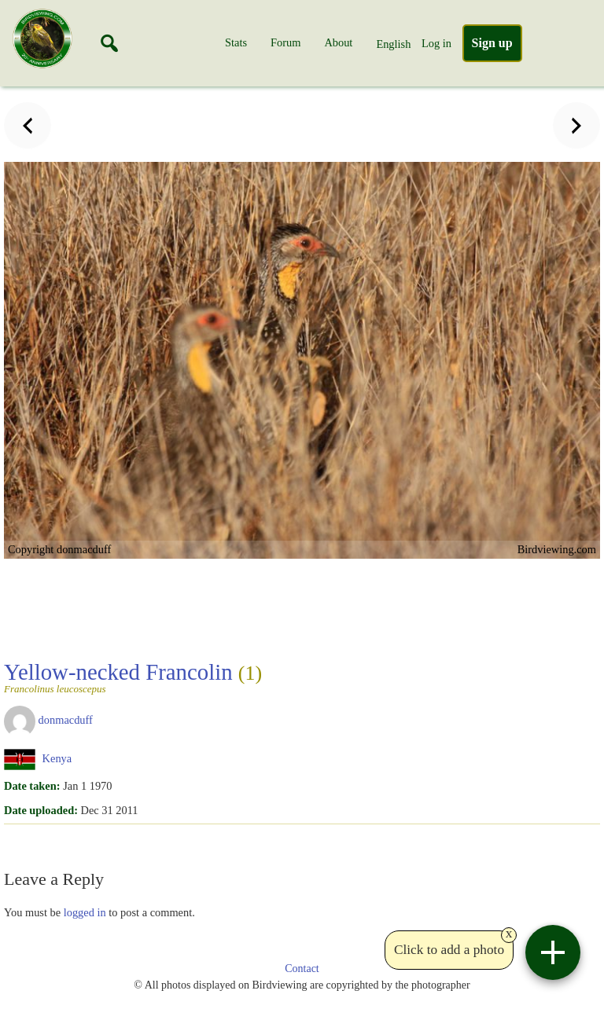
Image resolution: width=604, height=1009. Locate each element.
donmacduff (66, 720)
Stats (236, 42)
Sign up (492, 43)
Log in (436, 43)
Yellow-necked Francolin (133, 676)
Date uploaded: (41, 810)
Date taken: (32, 786)
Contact (302, 968)
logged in (85, 912)
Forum (285, 42)
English (393, 44)
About (338, 42)
